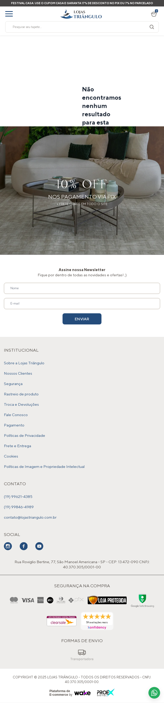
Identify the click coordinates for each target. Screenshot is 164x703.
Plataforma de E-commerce (60, 693)
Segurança (13, 383)
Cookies (11, 456)
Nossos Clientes (18, 373)
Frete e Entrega (17, 446)
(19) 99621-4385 (18, 496)
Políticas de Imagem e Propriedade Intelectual (44, 466)
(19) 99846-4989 (19, 507)
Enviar (82, 319)
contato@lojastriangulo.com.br (30, 517)
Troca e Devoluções (21, 404)
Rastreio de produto (21, 394)
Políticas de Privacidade (24, 435)
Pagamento (14, 425)
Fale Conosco (16, 414)
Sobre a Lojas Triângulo (24, 363)
